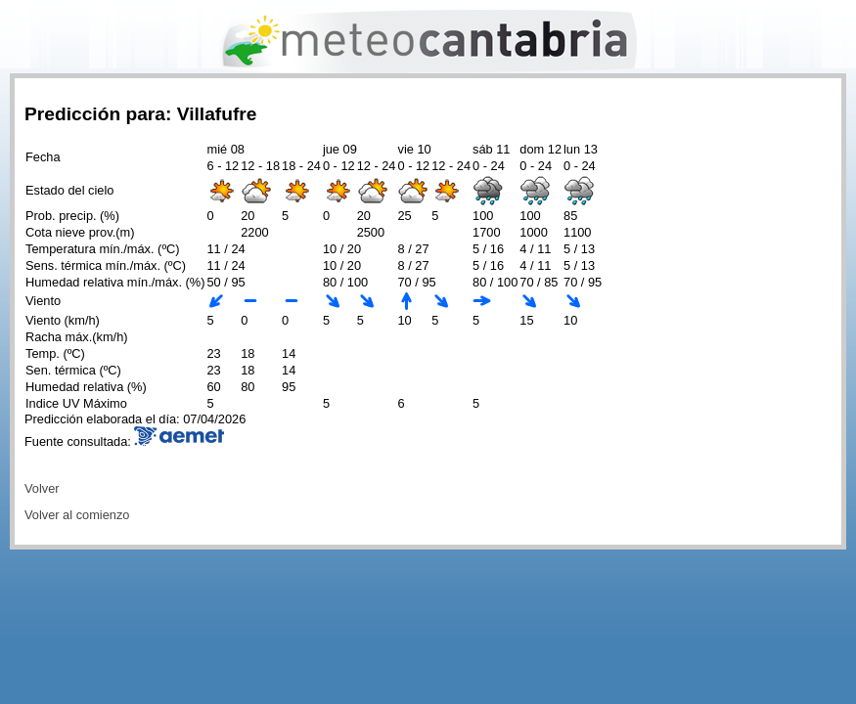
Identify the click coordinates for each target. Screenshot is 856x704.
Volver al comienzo (76, 514)
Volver (42, 488)
